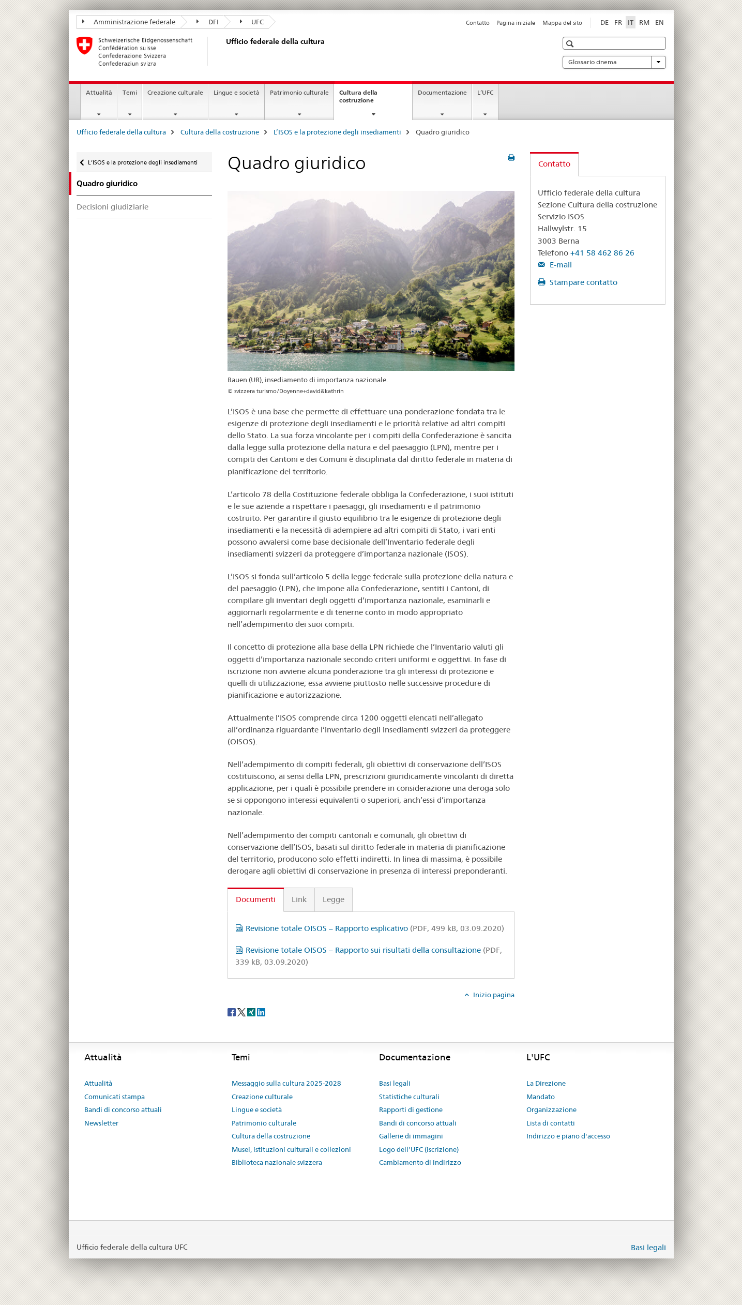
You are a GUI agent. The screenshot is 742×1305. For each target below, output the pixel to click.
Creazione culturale (175, 92)
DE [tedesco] (604, 22)
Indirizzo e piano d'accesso (568, 1136)
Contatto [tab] (554, 164)
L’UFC (485, 92)
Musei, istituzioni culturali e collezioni (291, 1149)
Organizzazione (551, 1109)
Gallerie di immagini (411, 1136)
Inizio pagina (493, 995)
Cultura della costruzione (367, 99)
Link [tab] (299, 899)
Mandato (540, 1096)
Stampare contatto (582, 282)
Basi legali (395, 1083)
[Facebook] (232, 1012)
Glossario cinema (614, 62)
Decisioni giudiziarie (112, 207)
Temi (130, 92)
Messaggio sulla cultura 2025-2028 (286, 1083)
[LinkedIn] (261, 1012)
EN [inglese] (659, 22)
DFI (207, 22)
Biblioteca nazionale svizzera (277, 1162)
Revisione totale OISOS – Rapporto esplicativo (375, 928)
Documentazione (442, 92)
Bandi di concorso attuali (123, 1109)
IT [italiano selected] (630, 22)
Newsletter (101, 1123)
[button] (571, 43)
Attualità (99, 92)
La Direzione (546, 1083)
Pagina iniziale (515, 22)
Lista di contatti (550, 1123)
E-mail (560, 264)
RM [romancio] (644, 22)
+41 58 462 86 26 (602, 253)
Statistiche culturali (409, 1096)
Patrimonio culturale (299, 92)
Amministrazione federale (129, 22)
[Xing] (252, 1012)
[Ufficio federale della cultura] (224, 51)
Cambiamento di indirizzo (420, 1162)
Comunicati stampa (114, 1096)
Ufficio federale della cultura (121, 132)
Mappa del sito (562, 22)
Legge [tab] (333, 899)
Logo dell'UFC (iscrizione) (419, 1149)
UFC (252, 22)
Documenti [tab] (256, 899)
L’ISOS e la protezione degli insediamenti (337, 132)
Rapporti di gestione (411, 1109)
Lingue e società (237, 92)
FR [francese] (618, 22)
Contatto (478, 22)
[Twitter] (242, 1012)
